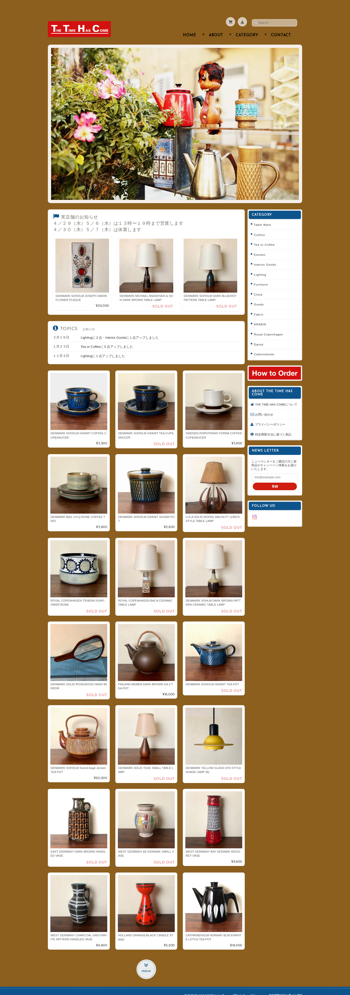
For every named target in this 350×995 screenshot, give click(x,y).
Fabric (260, 304)
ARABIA (262, 314)
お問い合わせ (266, 408)
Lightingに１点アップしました (103, 346)
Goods (260, 294)
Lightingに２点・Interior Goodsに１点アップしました (120, 327)
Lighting (262, 264)
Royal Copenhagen (270, 324)
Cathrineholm (266, 344)
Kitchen (261, 244)
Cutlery (261, 224)
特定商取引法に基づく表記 (275, 428)
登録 (275, 480)
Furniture (263, 274)
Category (247, 25)
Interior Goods (267, 254)
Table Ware (264, 214)
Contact (281, 25)
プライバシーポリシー (272, 418)
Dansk (260, 334)
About (216, 25)
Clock (260, 284)
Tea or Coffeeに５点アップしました (107, 337)
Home (189, 25)
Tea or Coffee (266, 234)
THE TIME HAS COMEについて (276, 396)
